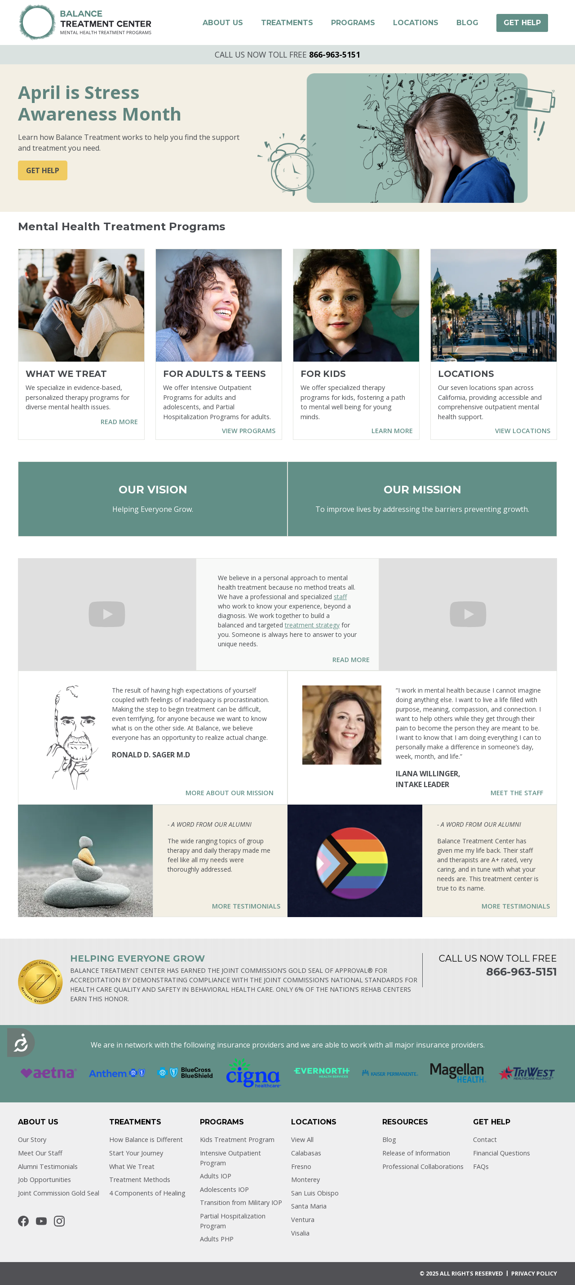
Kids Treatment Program (237, 1139)
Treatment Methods (139, 1179)
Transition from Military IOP (241, 1202)
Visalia (300, 1233)
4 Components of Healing (147, 1193)
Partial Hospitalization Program (232, 1221)
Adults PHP (217, 1239)
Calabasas (306, 1153)
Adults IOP (215, 1176)
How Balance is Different (146, 1139)
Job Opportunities (44, 1179)
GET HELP (42, 170)
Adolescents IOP (224, 1189)
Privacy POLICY (534, 1273)
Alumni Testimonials (48, 1166)
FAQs (481, 1166)
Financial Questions (501, 1153)
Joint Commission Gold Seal (58, 1193)
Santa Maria (309, 1206)
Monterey (305, 1179)
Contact (485, 1139)
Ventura (302, 1219)
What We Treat (132, 1166)
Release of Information (416, 1153)
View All (302, 1139)
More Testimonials (246, 906)
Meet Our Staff (40, 1153)
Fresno (301, 1166)
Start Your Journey (136, 1153)
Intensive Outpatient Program (230, 1158)
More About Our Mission (230, 792)
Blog (389, 1139)
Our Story (32, 1139)
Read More (351, 659)
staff (340, 596)
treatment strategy (312, 625)
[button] (223, 23)
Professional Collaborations (423, 1166)
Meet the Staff (517, 792)
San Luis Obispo (315, 1193)
